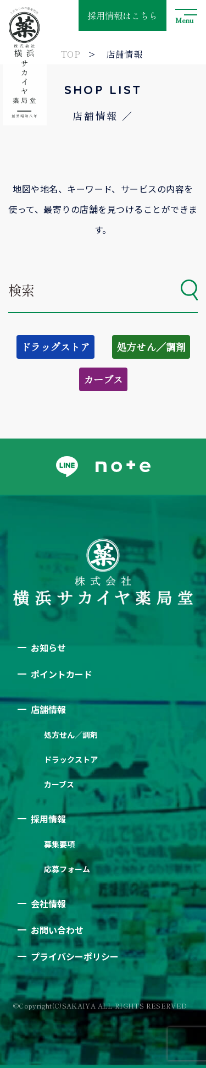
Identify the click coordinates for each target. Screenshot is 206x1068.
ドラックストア (71, 759)
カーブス (103, 379)
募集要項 (59, 844)
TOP (70, 54)
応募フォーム (67, 868)
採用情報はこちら (122, 15)
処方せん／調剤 (151, 346)
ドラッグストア (55, 346)
